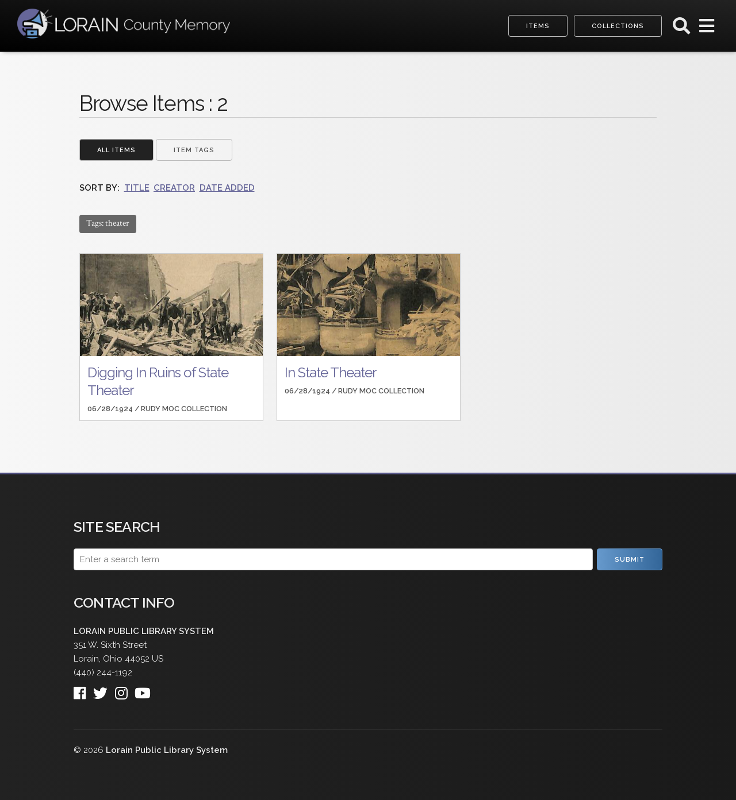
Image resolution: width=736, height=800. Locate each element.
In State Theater (331, 372)
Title (137, 188)
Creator (174, 188)
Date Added (227, 188)
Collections (618, 26)
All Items (116, 150)
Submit (630, 559)
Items (538, 26)
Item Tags (194, 150)
